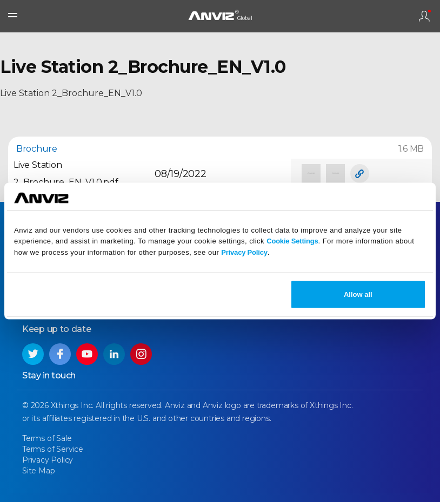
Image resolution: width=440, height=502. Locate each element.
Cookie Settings (292, 241)
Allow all (358, 294)
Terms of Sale (46, 438)
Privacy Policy (244, 252)
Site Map (38, 471)
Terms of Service (52, 449)
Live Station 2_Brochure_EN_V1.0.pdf (66, 173)
